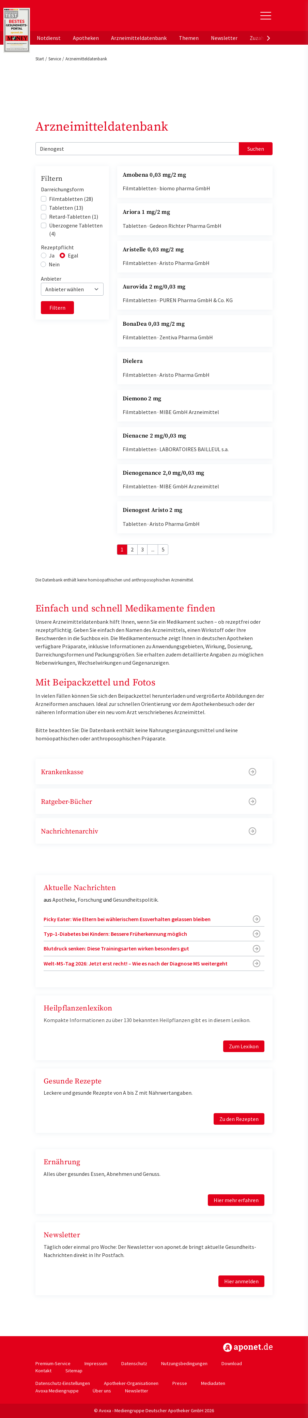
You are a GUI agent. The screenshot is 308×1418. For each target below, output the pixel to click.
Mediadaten (213, 1383)
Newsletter (224, 37)
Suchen (255, 148)
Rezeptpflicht (57, 247)
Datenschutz (134, 1363)
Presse (179, 1383)
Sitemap (73, 1371)
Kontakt (43, 1371)
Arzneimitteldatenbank (139, 37)
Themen (189, 37)
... (152, 549)
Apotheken (86, 37)
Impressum (95, 1363)
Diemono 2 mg (142, 398)
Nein (54, 264)
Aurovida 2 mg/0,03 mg (154, 287)
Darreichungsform (62, 189)
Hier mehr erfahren (236, 1200)
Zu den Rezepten (239, 1119)
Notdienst (49, 37)
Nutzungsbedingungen (184, 1363)
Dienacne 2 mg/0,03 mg (154, 436)
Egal (73, 255)
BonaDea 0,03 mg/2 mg (154, 324)
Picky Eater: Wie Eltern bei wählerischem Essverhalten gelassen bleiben (127, 919)
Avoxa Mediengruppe (57, 1391)
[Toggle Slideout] (266, 16)
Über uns (102, 1391)
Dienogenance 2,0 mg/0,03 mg (163, 473)
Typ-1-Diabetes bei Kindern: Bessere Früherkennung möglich (115, 933)
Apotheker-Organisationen (131, 1383)
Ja (52, 255)
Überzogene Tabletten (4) (76, 229)
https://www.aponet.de (248, 1347)
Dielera (133, 361)
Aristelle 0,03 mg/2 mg (153, 249)
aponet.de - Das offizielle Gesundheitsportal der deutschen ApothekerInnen (81, 18)
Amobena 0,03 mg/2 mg (154, 175)
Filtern (57, 307)
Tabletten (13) (66, 207)
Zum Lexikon (244, 1046)
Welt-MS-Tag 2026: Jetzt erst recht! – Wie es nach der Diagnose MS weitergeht (136, 963)
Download (231, 1363)
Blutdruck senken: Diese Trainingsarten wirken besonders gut (116, 948)
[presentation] (268, 38)
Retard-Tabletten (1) (73, 216)
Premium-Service (53, 1363)
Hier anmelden (241, 1281)
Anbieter (51, 278)
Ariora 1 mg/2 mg (146, 212)
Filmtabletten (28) (71, 198)
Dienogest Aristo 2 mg (152, 510)
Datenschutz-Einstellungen (62, 1383)
